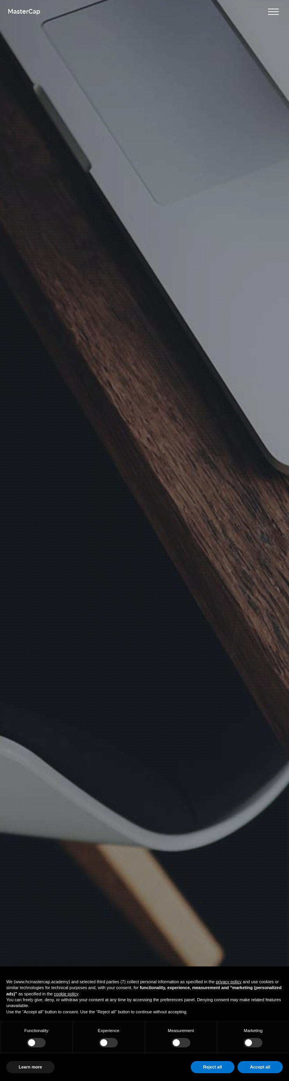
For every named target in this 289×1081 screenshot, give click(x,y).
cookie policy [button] (66, 993)
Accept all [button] (260, 1067)
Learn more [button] (30, 1067)
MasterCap (24, 11)
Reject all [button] (212, 1067)
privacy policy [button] (228, 981)
